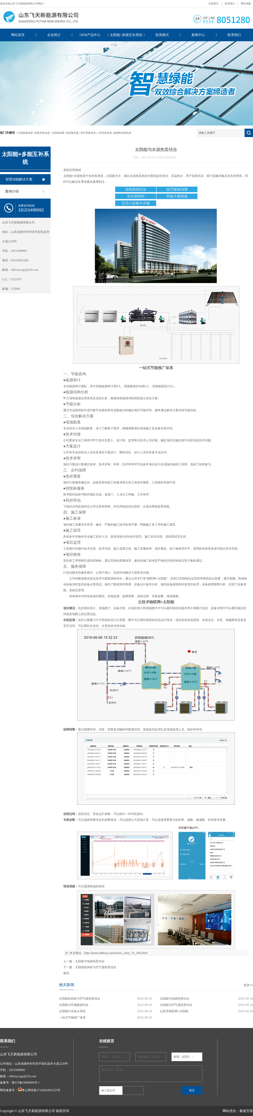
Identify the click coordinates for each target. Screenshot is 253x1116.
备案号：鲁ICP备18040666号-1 (19, 1082)
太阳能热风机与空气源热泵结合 (95, 967)
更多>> (248, 985)
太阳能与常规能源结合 (74, 1005)
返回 (66, 973)
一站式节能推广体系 (72, 1017)
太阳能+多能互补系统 (126, 35)
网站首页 (18, 35)
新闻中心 (198, 35)
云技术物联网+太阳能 (174, 1011)
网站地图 (246, 3)
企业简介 (54, 35)
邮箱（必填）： (184, 1056)
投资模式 (162, 35)
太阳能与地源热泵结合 (90, 961)
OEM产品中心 (90, 35)
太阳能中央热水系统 (72, 1011)
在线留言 (214, 3)
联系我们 (230, 3)
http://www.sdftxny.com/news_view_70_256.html (115, 953)
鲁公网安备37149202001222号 (41, 1090)
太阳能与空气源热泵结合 (176, 1005)
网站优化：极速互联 (238, 1111)
